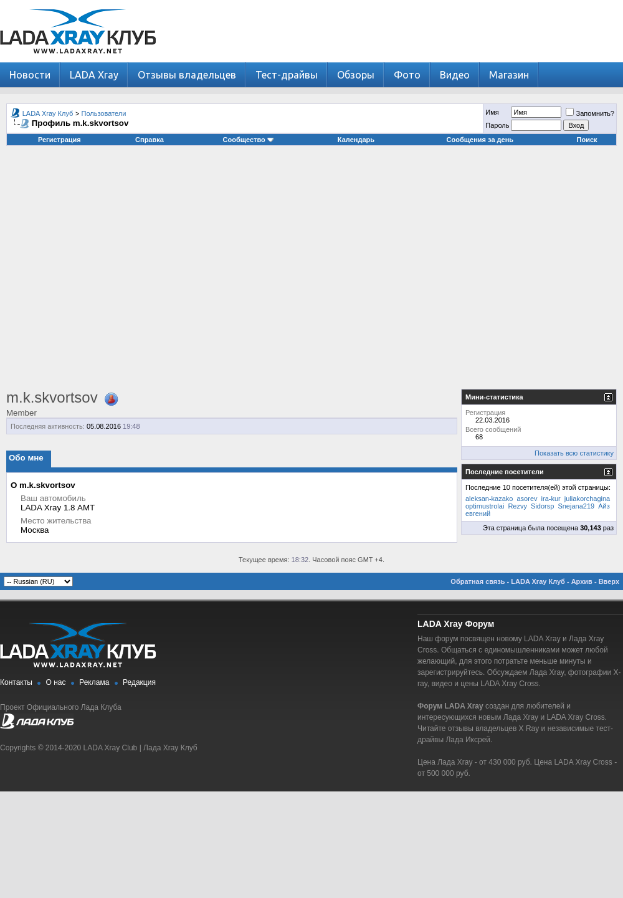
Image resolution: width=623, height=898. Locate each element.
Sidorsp (542, 506)
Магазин (509, 74)
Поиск (587, 139)
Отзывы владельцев (187, 74)
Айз (604, 506)
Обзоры (355, 74)
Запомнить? (590, 113)
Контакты (16, 682)
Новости (29, 74)
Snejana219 (576, 506)
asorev (527, 498)
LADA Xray (94, 74)
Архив (581, 581)
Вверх (609, 581)
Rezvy (517, 506)
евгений (477, 513)
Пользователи (104, 113)
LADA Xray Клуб (48, 113)
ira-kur (551, 498)
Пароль (497, 125)
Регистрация (59, 139)
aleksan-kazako (489, 498)
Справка (149, 139)
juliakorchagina (587, 498)
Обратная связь (477, 581)
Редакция (139, 682)
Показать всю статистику (574, 453)
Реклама (94, 682)
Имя (491, 112)
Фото (407, 74)
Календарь (356, 139)
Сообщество (248, 139)
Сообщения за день (480, 139)
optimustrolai (484, 506)
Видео (455, 74)
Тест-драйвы (286, 74)
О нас (56, 682)
